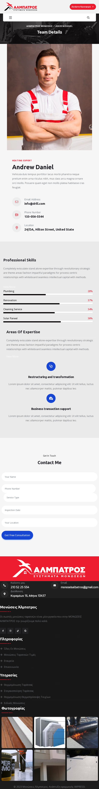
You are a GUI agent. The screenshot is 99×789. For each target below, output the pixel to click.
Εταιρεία (9, 660)
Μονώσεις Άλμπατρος (35, 786)
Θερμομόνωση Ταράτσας (18, 684)
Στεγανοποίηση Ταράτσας (19, 691)
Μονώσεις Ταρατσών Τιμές (20, 654)
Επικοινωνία (11, 667)
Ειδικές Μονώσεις (14, 703)
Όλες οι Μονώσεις (15, 648)
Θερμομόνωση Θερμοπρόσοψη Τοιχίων (27, 697)
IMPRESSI (79, 786)
